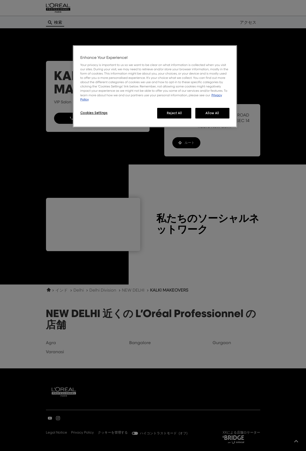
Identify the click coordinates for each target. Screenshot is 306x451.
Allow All (212, 113)
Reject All (174, 113)
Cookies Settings (94, 113)
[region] (155, 86)
